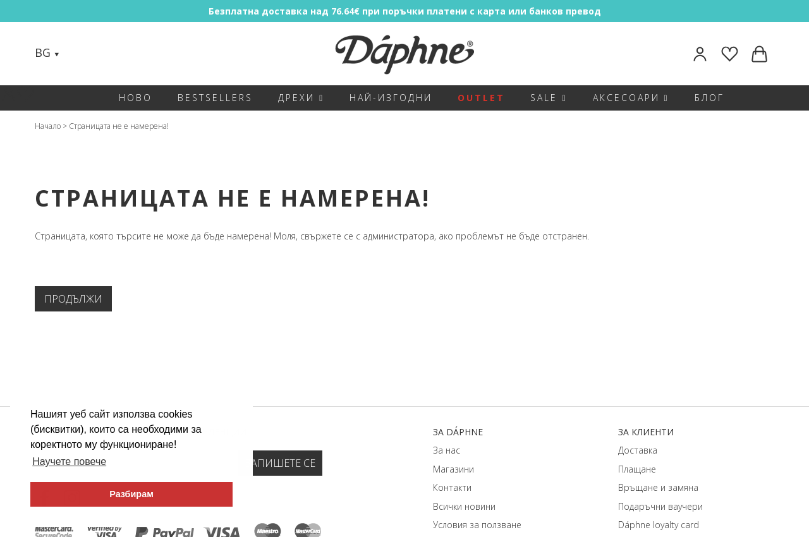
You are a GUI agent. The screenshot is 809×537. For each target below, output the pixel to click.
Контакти (452, 487)
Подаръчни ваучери (660, 506)
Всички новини (464, 506)
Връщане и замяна (658, 487)
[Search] (81, 53)
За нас (446, 450)
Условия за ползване (477, 525)
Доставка (637, 450)
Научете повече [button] (69, 461)
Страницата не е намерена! (119, 126)
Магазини (453, 469)
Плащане (637, 469)
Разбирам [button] (131, 494)
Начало (48, 126)
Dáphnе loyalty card (658, 525)
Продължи (73, 299)
